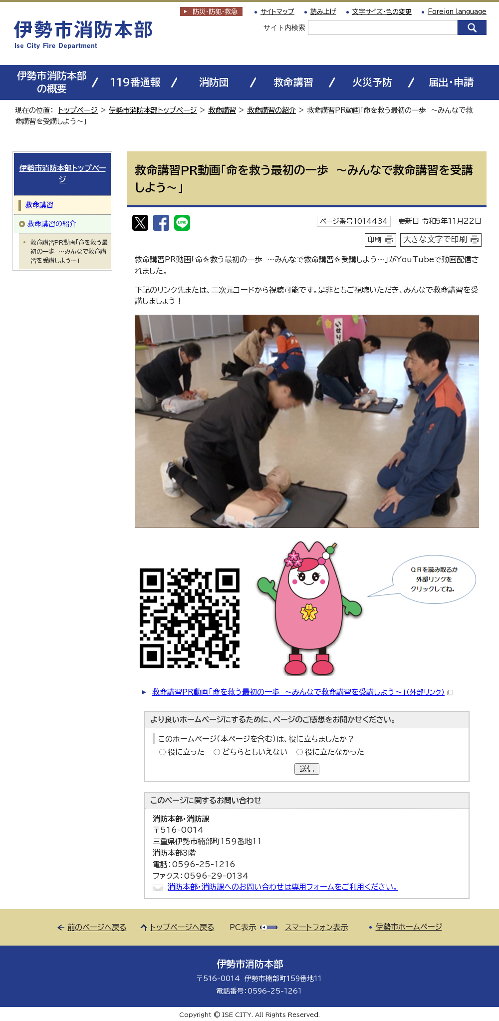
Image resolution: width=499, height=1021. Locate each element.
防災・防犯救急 (215, 11)
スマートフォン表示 (316, 927)
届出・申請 (451, 82)
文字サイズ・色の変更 (382, 11)
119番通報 (135, 82)
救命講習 (293, 82)
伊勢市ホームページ (409, 927)
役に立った (186, 752)
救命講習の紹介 (271, 110)
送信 (306, 769)
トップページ (78, 110)
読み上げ (323, 11)
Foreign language (457, 11)
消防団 (214, 82)
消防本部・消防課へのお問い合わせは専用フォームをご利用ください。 (283, 887)
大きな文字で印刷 (435, 239)
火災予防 (372, 82)
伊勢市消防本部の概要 (52, 82)
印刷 (375, 239)
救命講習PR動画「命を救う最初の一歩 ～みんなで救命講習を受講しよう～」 (302, 692)
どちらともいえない (254, 752)
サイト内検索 (284, 27)
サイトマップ (277, 11)
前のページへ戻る (97, 927)
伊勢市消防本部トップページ (153, 110)
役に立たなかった (334, 752)
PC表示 (243, 927)
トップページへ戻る (182, 927)
